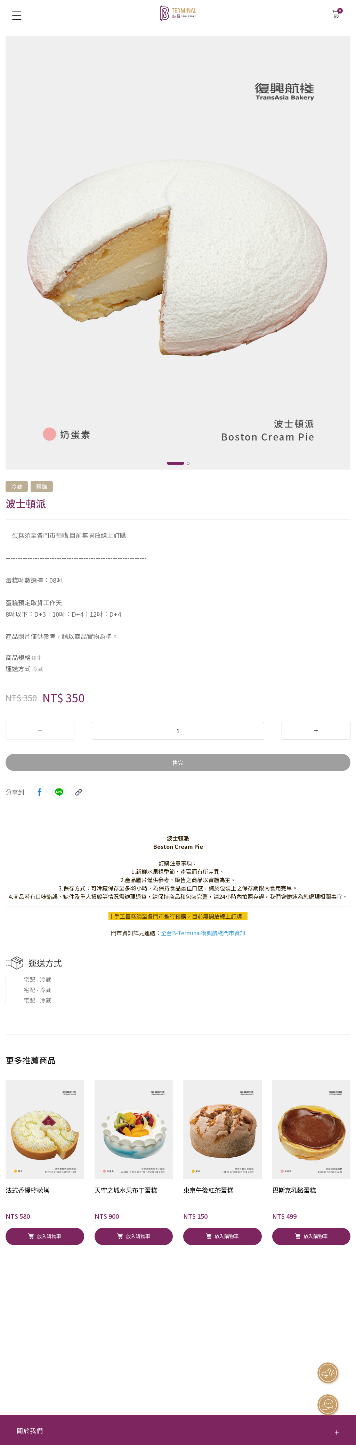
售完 (178, 762)
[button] (175, 463)
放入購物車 (44, 1236)
